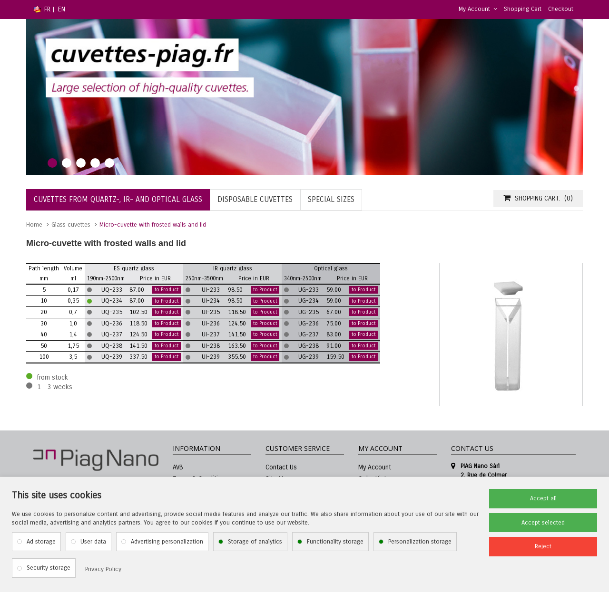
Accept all (543, 498)
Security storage (48, 568)
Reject (543, 546)
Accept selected (543, 522)
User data (93, 541)
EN (61, 9)
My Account (478, 9)
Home (34, 225)
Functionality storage (335, 541)
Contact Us (281, 467)
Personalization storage (420, 541)
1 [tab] (52, 163)
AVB (178, 467)
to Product (166, 290)
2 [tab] (66, 163)
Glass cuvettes (70, 225)
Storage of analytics (255, 541)
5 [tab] (109, 163)
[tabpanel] (304, 97)
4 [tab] (95, 163)
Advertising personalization (167, 541)
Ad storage (41, 541)
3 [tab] (81, 163)
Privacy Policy (103, 569)
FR (47, 9)
